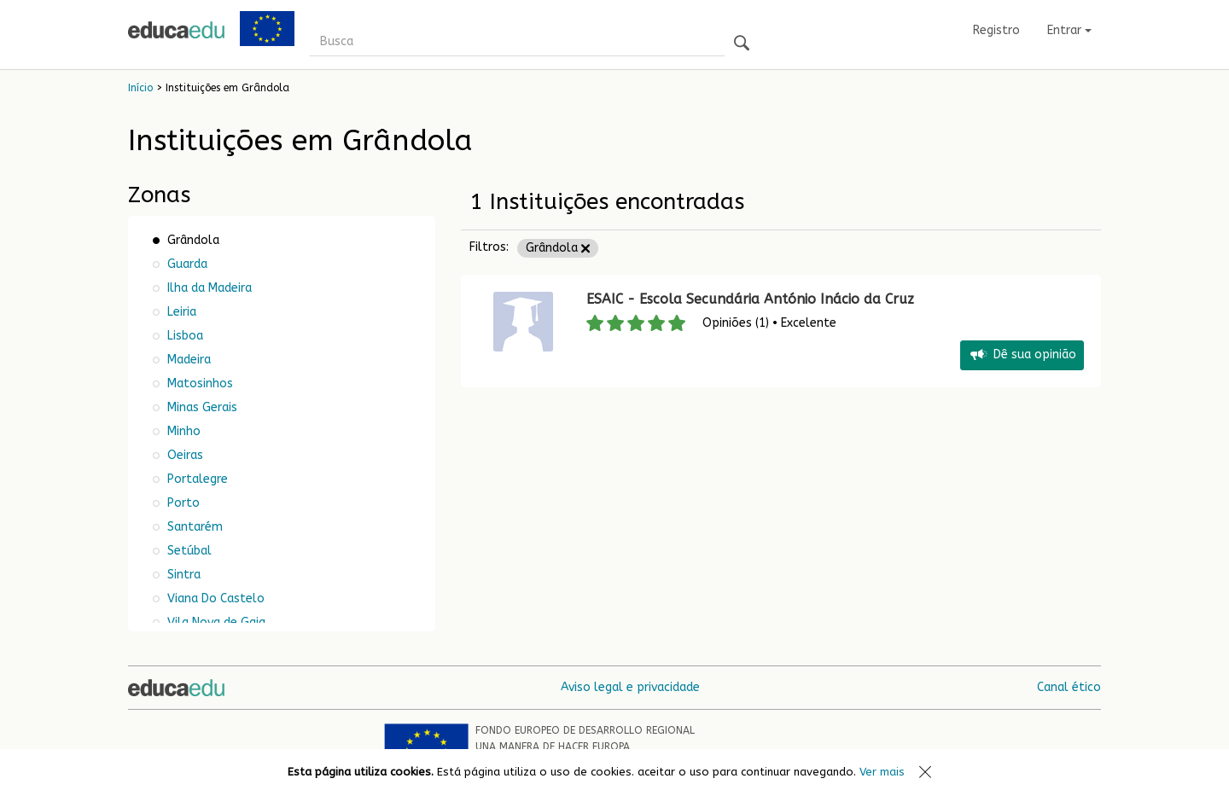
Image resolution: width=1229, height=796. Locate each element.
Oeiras (183, 455)
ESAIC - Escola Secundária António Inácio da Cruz (752, 299)
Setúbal (188, 550)
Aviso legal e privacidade (630, 687)
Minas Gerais (200, 407)
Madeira (187, 359)
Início (140, 88)
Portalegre (196, 479)
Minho (182, 431)
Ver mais (882, 771)
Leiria (180, 312)
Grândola (558, 248)
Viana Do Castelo (214, 598)
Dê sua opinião (1022, 355)
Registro (996, 30)
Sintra (182, 574)
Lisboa (183, 335)
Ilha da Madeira (208, 288)
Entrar (1069, 30)
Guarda (185, 264)
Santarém (193, 527)
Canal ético (1069, 687)
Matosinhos (198, 383)
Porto (182, 503)
